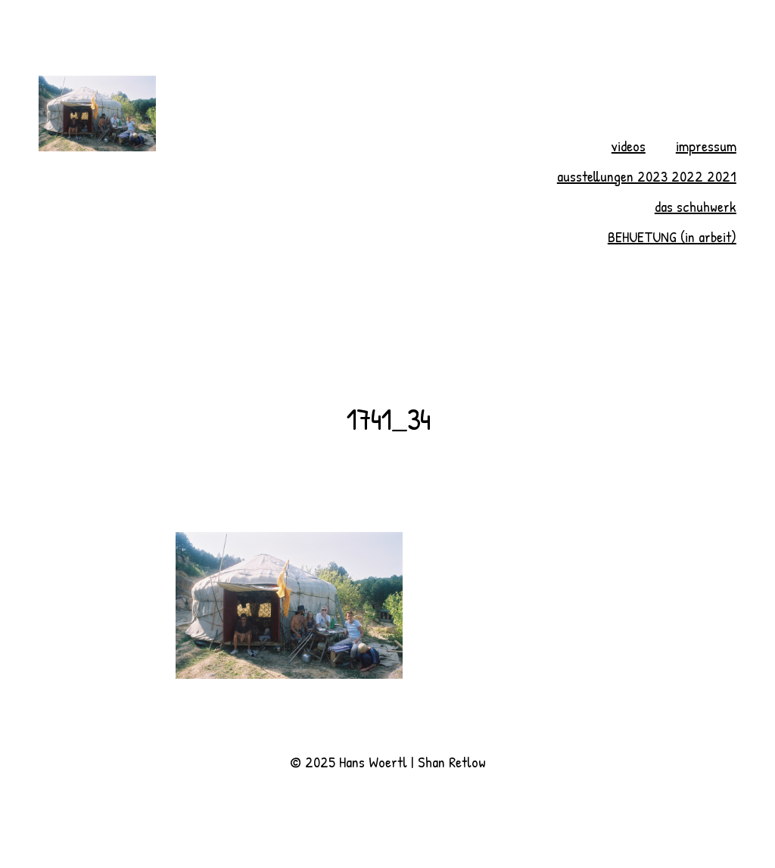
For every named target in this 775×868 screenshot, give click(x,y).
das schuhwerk (695, 206)
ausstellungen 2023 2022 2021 (646, 176)
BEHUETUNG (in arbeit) (672, 236)
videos (629, 145)
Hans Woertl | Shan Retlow (412, 761)
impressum (706, 145)
